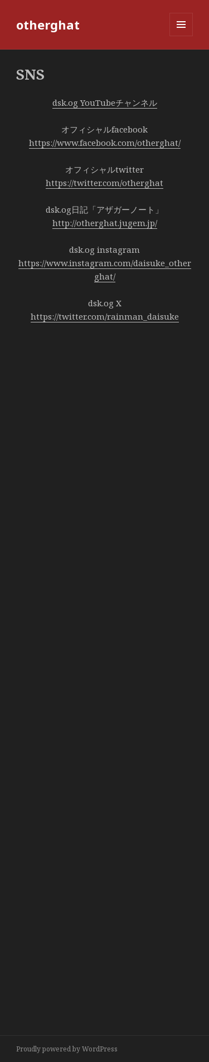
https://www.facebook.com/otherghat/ (105, 142)
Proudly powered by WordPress (67, 1049)
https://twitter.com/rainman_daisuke (105, 316)
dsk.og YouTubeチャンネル (104, 102)
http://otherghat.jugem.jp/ (104, 222)
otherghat (48, 24)
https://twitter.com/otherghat (104, 182)
